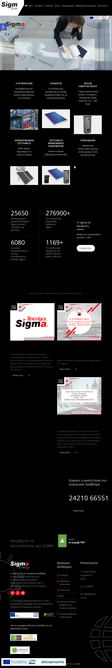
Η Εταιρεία (39, 6)
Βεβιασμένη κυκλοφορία (86, 6)
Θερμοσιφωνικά (68, 6)
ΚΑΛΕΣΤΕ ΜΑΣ (78, 511)
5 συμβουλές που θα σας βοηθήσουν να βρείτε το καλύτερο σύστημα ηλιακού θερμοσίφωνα (74, 349)
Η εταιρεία (64, 575)
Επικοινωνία (102, 6)
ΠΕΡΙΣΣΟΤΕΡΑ (86, 248)
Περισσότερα (21, 375)
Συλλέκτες (49, 6)
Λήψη (71, 538)
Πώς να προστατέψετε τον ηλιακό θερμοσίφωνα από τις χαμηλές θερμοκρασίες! (76, 422)
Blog (61, 596)
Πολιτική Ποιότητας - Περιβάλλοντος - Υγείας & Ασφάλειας (68, 604)
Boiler (57, 6)
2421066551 (89, 586)
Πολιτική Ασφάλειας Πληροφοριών (68, 615)
